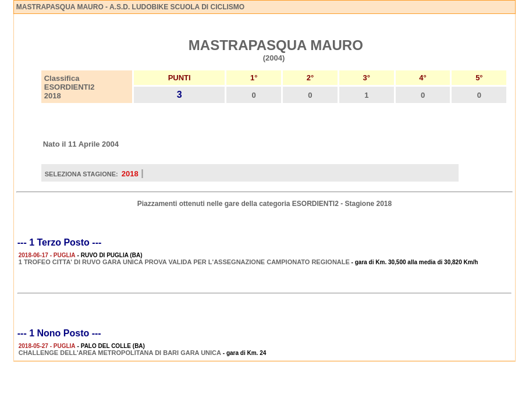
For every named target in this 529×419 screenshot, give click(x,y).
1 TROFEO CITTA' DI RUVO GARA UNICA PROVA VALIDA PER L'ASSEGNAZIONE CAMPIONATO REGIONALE (184, 261)
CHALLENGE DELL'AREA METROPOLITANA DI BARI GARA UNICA (120, 352)
